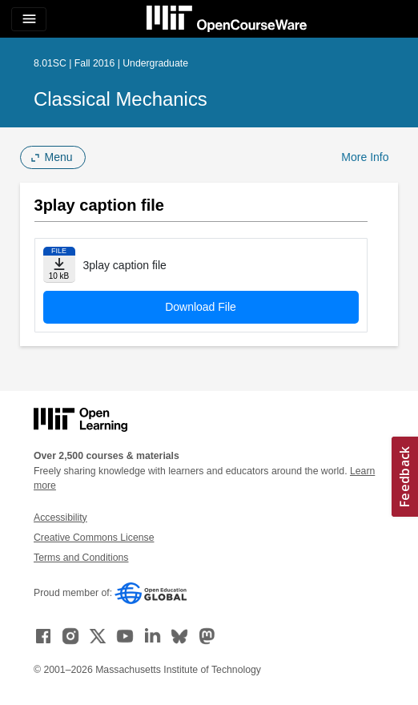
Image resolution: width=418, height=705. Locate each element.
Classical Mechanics (120, 99)
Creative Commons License (94, 537)
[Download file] (59, 265)
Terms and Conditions (81, 557)
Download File (200, 306)
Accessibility (60, 517)
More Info (364, 157)
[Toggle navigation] (28, 19)
